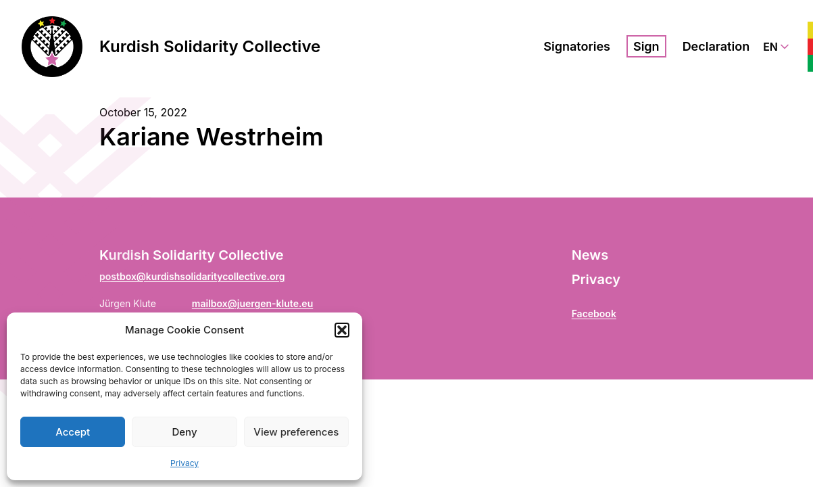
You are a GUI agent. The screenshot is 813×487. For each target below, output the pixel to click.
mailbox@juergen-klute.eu (252, 303)
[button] (342, 330)
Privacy (184, 463)
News (590, 255)
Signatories (576, 46)
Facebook (594, 313)
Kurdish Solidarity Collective (209, 46)
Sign (646, 46)
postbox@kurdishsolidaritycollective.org (192, 276)
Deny (184, 431)
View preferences (296, 431)
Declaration (716, 46)
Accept (72, 431)
